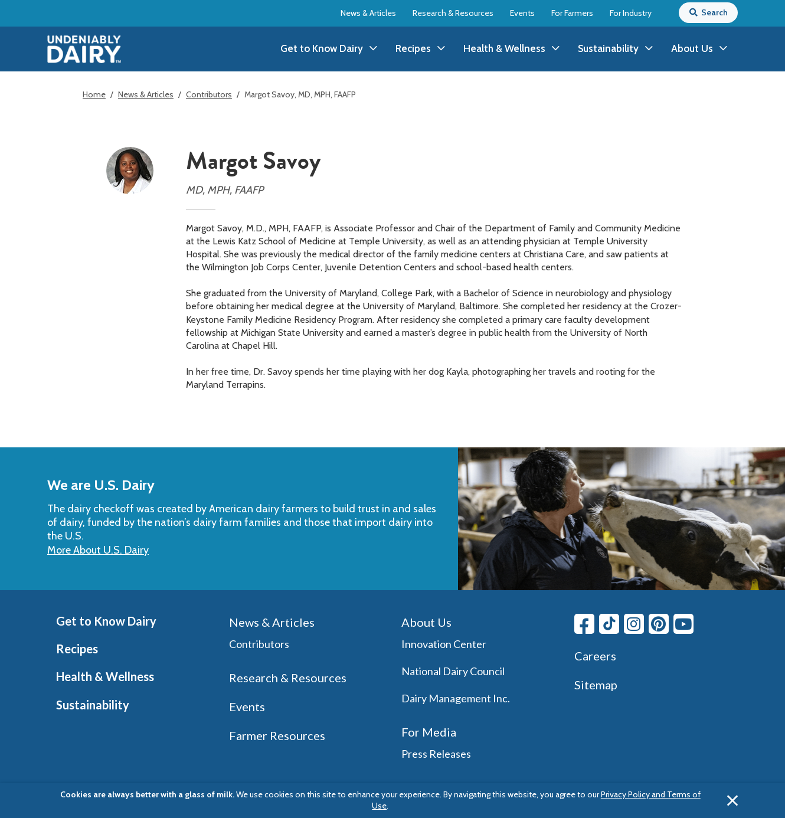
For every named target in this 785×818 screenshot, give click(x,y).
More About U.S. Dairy (98, 550)
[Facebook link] (584, 624)
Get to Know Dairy (106, 621)
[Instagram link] (634, 624)
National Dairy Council (453, 671)
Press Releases (436, 753)
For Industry (631, 13)
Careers (595, 656)
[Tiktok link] (609, 624)
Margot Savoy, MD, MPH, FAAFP (300, 94)
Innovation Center (443, 643)
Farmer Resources (277, 735)
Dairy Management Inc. (455, 698)
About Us (426, 622)
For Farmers (572, 13)
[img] (84, 49)
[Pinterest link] (659, 624)
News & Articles (368, 13)
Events (522, 13)
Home (94, 94)
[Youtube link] (683, 624)
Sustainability (92, 705)
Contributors (209, 94)
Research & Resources (453, 13)
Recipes (77, 649)
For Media (428, 732)
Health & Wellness (105, 676)
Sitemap (595, 685)
